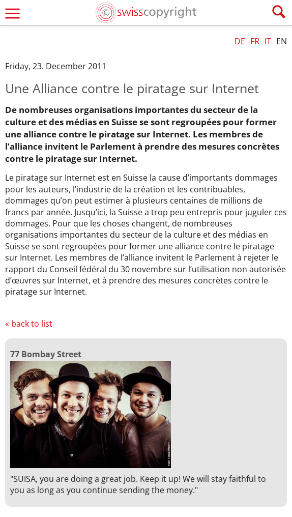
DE (240, 41)
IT (268, 41)
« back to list (28, 323)
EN (281, 41)
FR (254, 41)
